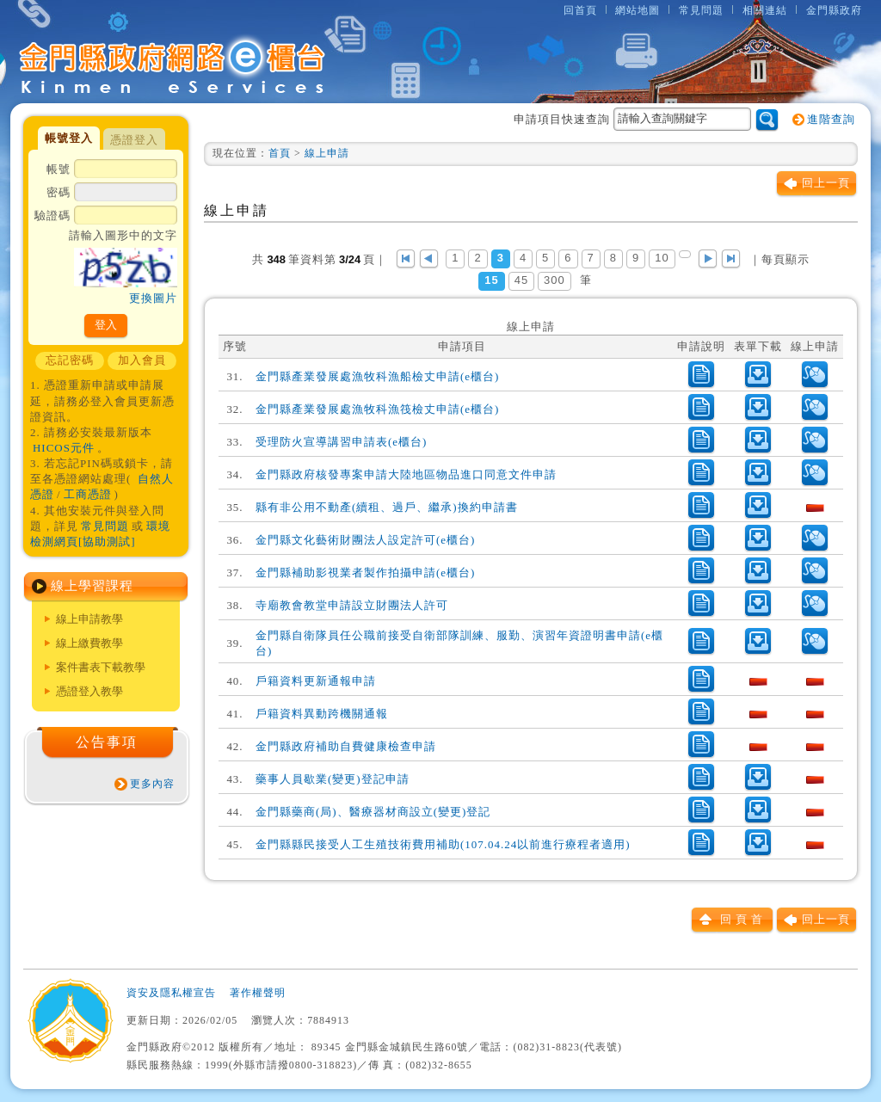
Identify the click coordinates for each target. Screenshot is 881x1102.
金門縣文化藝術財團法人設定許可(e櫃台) (365, 539)
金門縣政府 (834, 10)
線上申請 (327, 153)
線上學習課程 (92, 586)
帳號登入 (69, 138)
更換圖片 (153, 298)
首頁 (279, 153)
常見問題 (701, 10)
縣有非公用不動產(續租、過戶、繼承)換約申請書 (387, 507)
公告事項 (107, 742)
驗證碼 (105, 258)
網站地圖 (637, 10)
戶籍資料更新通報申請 (316, 680)
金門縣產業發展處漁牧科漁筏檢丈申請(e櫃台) (377, 409)
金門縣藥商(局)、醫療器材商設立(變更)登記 (373, 811)
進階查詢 (831, 119)
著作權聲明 (258, 993)
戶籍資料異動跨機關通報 (322, 713)
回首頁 (580, 10)
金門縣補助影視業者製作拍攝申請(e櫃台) (365, 572)
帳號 (111, 170)
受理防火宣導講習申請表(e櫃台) (341, 441)
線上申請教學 (89, 619)
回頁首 (743, 919)
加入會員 (142, 360)
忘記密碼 (70, 360)
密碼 (111, 193)
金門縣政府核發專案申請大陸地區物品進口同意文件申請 (406, 474)
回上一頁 (826, 182)
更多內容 (152, 784)
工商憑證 (88, 494)
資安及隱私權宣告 (171, 993)
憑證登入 (134, 139)
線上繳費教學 (89, 643)
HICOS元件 (64, 447)
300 (554, 280)
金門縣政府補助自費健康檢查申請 (346, 746)
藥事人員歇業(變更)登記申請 (333, 779)
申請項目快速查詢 (632, 119)
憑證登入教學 (89, 691)
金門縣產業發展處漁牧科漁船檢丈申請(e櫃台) (377, 376)
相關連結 (764, 10)
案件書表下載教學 (100, 667)
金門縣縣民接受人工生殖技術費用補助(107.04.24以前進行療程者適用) (443, 844)
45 (521, 280)
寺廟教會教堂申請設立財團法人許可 (352, 605)
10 (661, 257)
